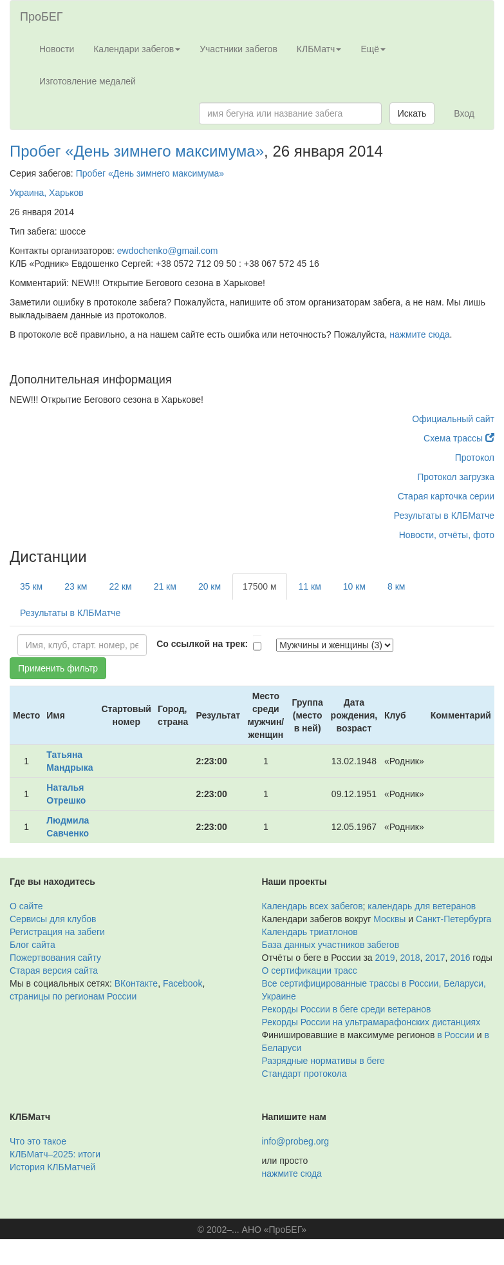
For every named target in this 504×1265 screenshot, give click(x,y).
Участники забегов (238, 49)
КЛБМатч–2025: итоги (55, 1154)
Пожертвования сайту (55, 957)
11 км (310, 586)
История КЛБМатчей (52, 1167)
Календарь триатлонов (310, 932)
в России (455, 1035)
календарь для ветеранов (422, 906)
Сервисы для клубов (53, 919)
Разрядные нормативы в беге (323, 1061)
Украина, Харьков (47, 193)
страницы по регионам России (73, 996)
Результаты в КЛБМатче (444, 515)
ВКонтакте (136, 983)
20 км (209, 586)
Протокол (474, 457)
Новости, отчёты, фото (446, 535)
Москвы (389, 919)
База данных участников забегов (331, 945)
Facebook (182, 983)
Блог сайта (32, 945)
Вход (464, 113)
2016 (460, 957)
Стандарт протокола (304, 1073)
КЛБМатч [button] (319, 49)
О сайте (26, 906)
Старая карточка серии (446, 496)
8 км (396, 586)
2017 (435, 957)
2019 (385, 957)
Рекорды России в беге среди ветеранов (346, 1009)
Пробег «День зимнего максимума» (137, 151)
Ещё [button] (373, 49)
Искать (412, 113)
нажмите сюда (419, 334)
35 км (31, 586)
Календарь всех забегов (312, 906)
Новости (56, 49)
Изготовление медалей (87, 81)
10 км (354, 586)
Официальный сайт (453, 419)
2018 (410, 957)
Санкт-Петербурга (453, 919)
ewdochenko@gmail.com (167, 251)
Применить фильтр (58, 668)
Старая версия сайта (54, 970)
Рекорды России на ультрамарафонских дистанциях (371, 1022)
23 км (75, 586)
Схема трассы (459, 438)
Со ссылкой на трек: (202, 644)
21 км (165, 586)
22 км (120, 586)
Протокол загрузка (455, 477)
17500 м (259, 586)
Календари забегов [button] (136, 49)
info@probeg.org (296, 1141)
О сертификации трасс (309, 970)
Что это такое (38, 1141)
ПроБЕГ (41, 16)
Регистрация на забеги (57, 932)
